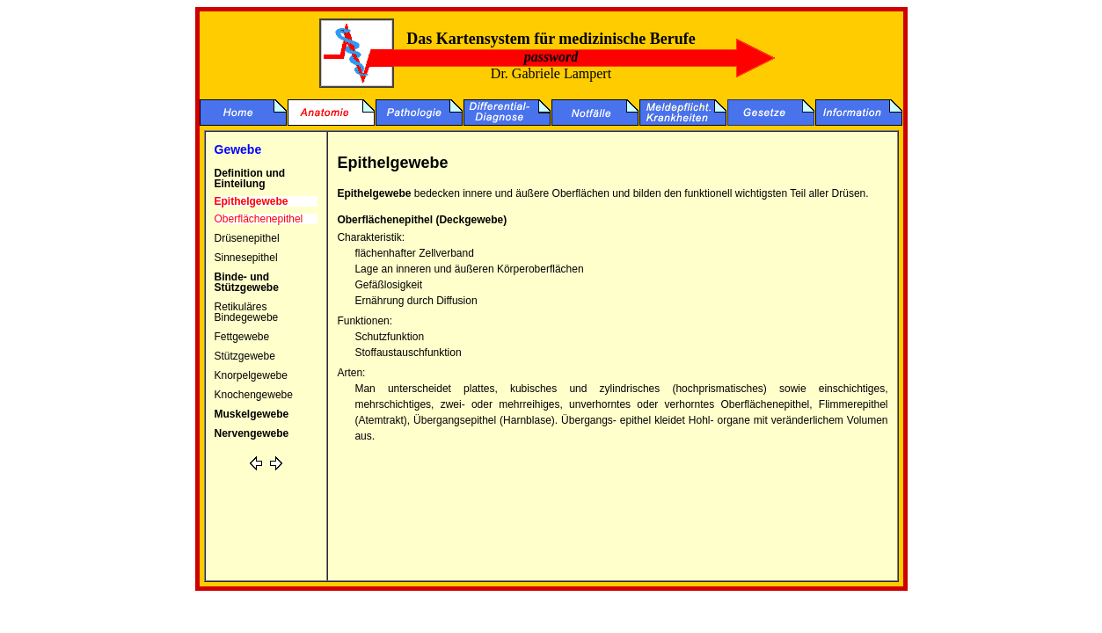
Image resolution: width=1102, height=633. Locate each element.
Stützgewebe (245, 356)
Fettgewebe (242, 337)
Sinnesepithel (246, 257)
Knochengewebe (254, 395)
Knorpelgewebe (251, 375)
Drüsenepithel (247, 238)
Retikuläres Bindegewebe (247, 312)
